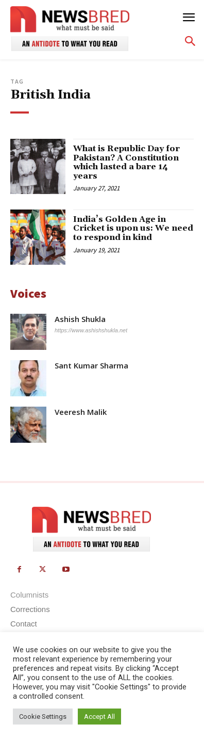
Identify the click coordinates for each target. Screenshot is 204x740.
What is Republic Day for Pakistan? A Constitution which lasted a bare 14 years (126, 162)
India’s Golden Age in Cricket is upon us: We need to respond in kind (133, 228)
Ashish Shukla (80, 319)
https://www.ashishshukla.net (91, 330)
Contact (23, 623)
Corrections (30, 609)
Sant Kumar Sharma (91, 366)
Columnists (29, 594)
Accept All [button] (99, 716)
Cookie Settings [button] (42, 716)
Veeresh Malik (81, 412)
